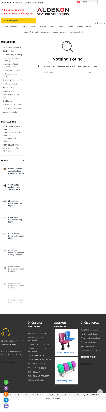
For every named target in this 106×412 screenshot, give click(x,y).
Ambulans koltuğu (10, 112)
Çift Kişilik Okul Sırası (13, 108)
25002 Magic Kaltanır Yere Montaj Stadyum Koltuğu (66, 382)
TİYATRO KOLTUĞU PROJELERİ (11, 149)
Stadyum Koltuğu (9, 51)
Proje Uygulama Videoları (13, 47)
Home (25, 32)
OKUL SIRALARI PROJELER (9, 140)
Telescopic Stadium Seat (12, 75)
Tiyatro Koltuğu (9, 91)
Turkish (82, 1)
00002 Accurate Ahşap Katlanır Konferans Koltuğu (16, 173)
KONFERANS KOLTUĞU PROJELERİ (12, 128)
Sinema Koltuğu (9, 88)
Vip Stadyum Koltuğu (13, 70)
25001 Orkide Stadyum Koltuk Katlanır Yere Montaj (66, 354)
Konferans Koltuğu (10, 84)
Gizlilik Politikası (87, 364)
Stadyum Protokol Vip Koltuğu (13, 59)
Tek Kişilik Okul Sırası (13, 105)
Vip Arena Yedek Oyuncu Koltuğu (11, 65)
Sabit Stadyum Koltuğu (14, 55)
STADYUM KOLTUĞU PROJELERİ (11, 134)
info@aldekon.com (8, 362)
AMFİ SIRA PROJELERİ (12, 145)
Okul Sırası (7, 101)
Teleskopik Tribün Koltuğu (13, 80)
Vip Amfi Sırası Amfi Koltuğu (11, 96)
